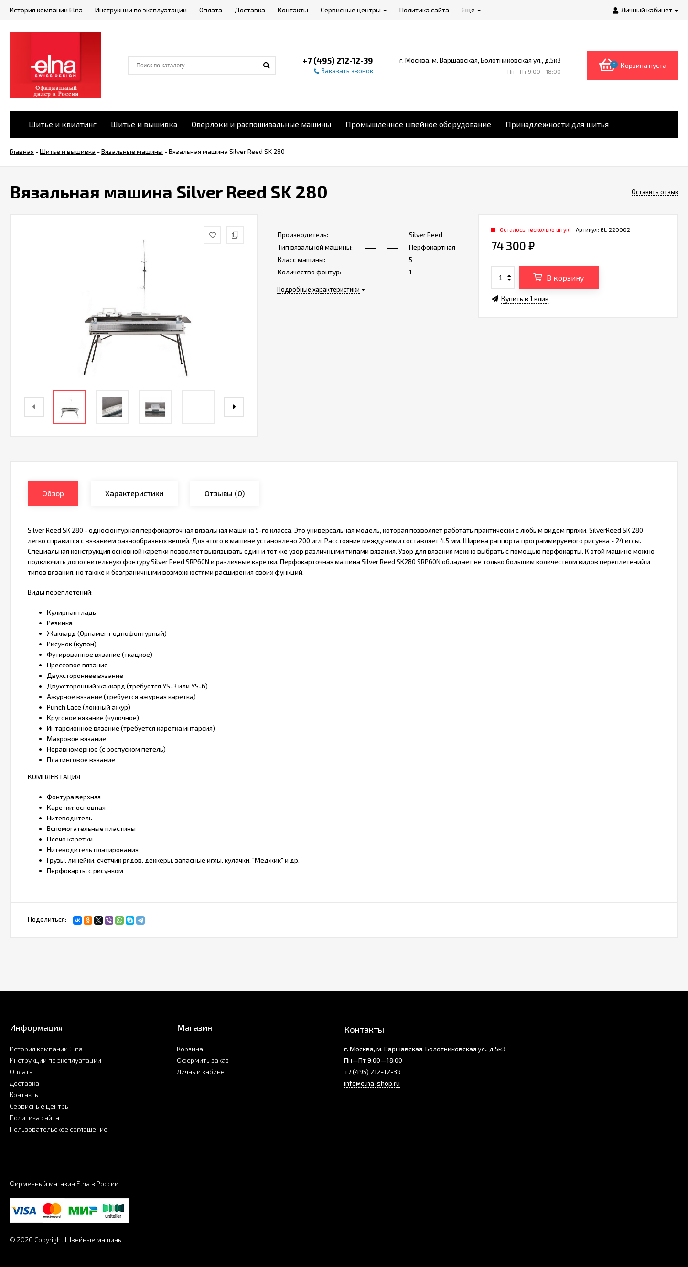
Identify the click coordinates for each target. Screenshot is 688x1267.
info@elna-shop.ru (372, 1083)
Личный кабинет (202, 1072)
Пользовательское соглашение (59, 1129)
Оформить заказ (203, 1060)
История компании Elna (46, 1049)
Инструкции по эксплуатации (55, 1060)
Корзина (190, 1049)
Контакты (25, 1095)
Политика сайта (34, 1118)
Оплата (21, 1072)
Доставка (24, 1083)
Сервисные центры (40, 1106)
